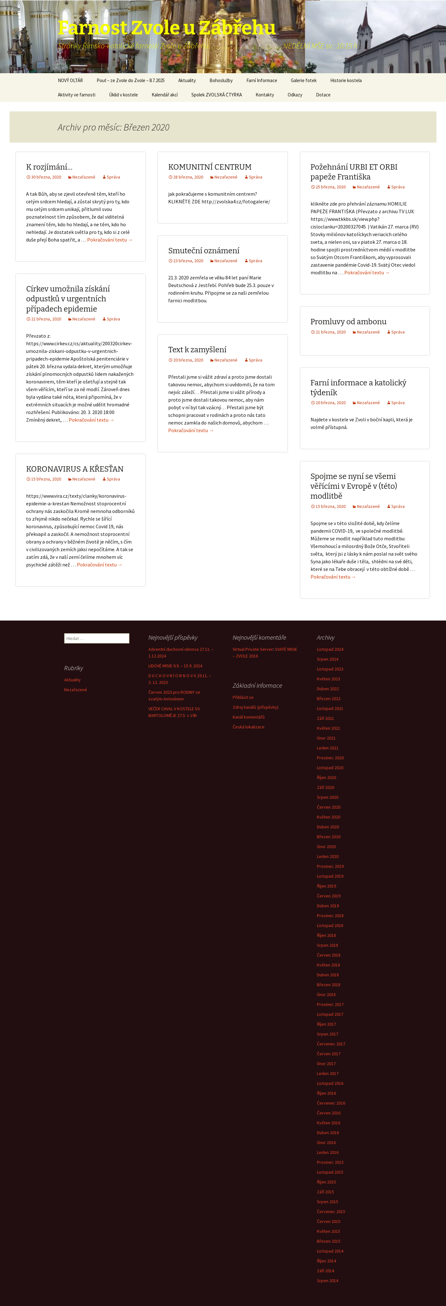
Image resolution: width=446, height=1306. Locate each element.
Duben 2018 (328, 975)
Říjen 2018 (326, 935)
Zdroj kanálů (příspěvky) (255, 707)
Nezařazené (83, 177)
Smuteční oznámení (203, 250)
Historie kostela (346, 80)
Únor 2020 (326, 846)
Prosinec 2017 (330, 1004)
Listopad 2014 (330, 1251)
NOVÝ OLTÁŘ (70, 80)
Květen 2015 (328, 1231)
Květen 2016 (328, 1123)
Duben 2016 (328, 1132)
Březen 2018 (328, 984)
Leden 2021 (328, 748)
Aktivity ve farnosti (76, 95)
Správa (113, 177)
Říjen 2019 (326, 886)
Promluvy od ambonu (349, 321)
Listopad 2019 (330, 876)
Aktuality (187, 80)
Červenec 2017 (331, 1044)
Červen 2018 (328, 955)
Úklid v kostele (123, 95)
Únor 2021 (326, 738)
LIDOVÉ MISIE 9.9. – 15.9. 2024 (175, 666)
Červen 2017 (328, 1054)
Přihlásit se (243, 697)
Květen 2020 (328, 817)
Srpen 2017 (327, 1034)
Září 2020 (325, 787)
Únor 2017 (326, 1063)
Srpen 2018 (327, 945)
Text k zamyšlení (197, 349)
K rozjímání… (49, 167)
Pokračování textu (110, 239)
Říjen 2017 (326, 1024)
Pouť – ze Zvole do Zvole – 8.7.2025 (131, 80)
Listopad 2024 (330, 649)
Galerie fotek (304, 80)
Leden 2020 (328, 856)
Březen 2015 (328, 1241)
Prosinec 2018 (330, 915)
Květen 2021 (328, 728)
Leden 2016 (328, 1152)
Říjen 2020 (326, 777)
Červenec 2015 (331, 1211)
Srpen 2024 (327, 659)
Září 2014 (325, 1271)
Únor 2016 (326, 1142)
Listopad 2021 (330, 708)
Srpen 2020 (327, 797)
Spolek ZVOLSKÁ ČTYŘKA (216, 95)
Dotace (323, 95)
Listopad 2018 (330, 925)
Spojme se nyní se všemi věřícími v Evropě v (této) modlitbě (354, 486)
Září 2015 (325, 1192)
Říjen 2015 (326, 1182)
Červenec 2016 (331, 1103)
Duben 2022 (328, 689)
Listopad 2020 (330, 767)
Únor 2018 (326, 994)
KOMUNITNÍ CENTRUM (209, 167)
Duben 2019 (328, 906)
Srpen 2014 (327, 1280)
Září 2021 (325, 718)
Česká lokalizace (248, 727)
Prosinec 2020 (330, 758)
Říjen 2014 (326, 1261)
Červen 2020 (328, 807)
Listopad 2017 (330, 1014)
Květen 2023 (328, 679)
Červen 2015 (328, 1221)
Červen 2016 (328, 1113)
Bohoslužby (221, 80)
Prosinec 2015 (330, 1162)
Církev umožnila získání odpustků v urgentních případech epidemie (68, 298)
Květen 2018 (328, 965)
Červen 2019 (328, 896)
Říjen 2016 (326, 1093)
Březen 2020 (328, 836)
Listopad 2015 (330, 1172)
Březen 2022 (328, 698)
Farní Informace (261, 80)
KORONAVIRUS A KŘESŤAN (75, 469)
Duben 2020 (328, 827)
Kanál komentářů (249, 717)
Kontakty (265, 95)
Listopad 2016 (330, 1083)
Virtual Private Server (253, 649)
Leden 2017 (328, 1073)
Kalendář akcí (165, 95)
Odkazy (295, 95)
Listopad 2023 (330, 669)
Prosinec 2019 (330, 866)
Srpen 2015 (327, 1201)
